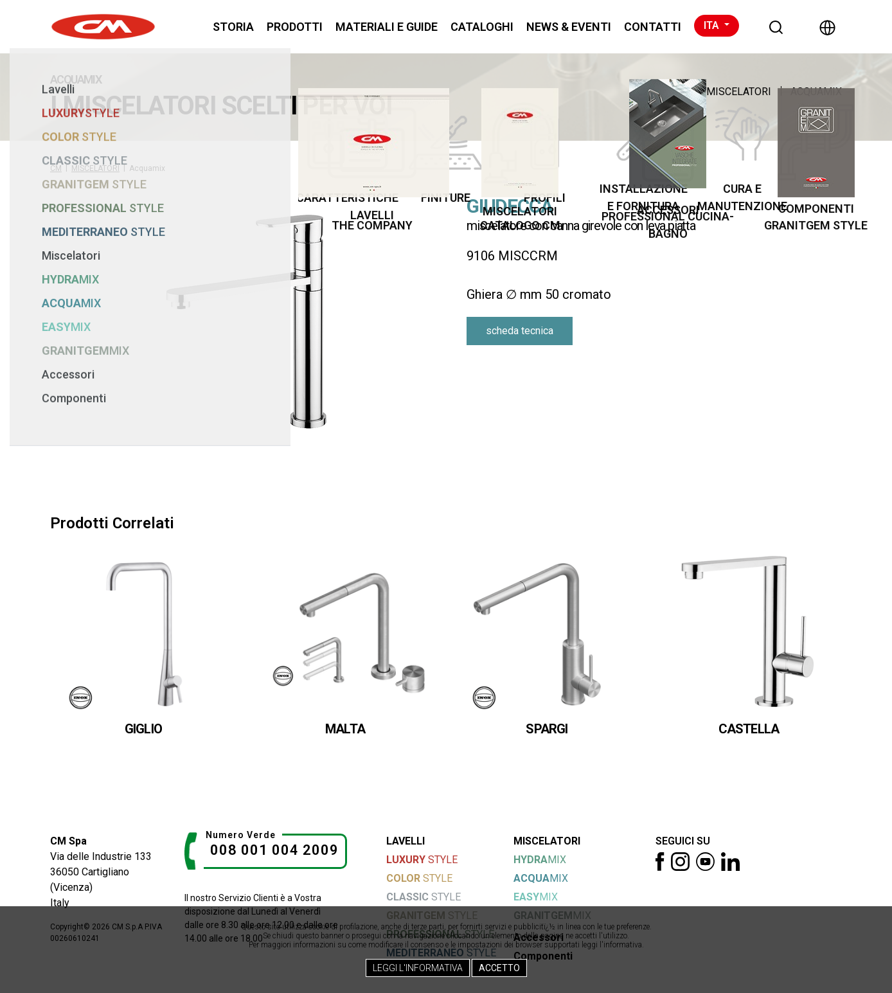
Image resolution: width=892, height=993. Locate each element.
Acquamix (816, 91)
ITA (713, 25)
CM (56, 168)
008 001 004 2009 (274, 850)
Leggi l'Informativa (418, 968)
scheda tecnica (519, 331)
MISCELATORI (738, 91)
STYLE (422, 860)
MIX (539, 860)
